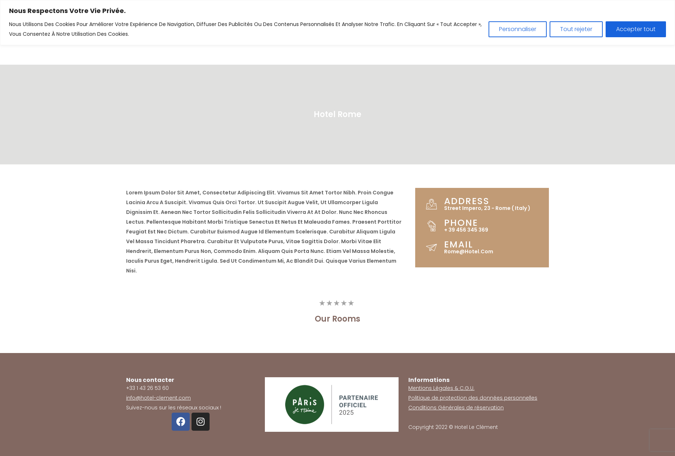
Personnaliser (517, 29)
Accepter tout (635, 29)
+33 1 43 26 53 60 (147, 388)
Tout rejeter (576, 29)
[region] (337, 22)
